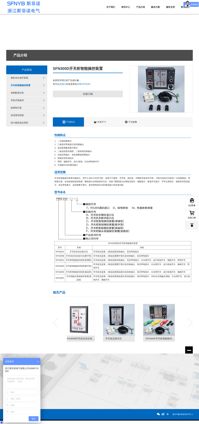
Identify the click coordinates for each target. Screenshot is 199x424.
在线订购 (63, 84)
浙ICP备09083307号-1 (183, 414)
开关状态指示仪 (117, 338)
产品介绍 (140, 7)
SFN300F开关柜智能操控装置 (164, 338)
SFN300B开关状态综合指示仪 (85, 338)
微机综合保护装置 (19, 78)
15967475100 (83, 84)
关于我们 (110, 7)
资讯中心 (125, 7)
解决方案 (155, 7)
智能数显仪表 (17, 93)
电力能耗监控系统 (19, 124)
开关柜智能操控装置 (20, 85)
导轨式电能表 (17, 101)
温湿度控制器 (17, 116)
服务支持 (170, 7)
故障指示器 (16, 108)
